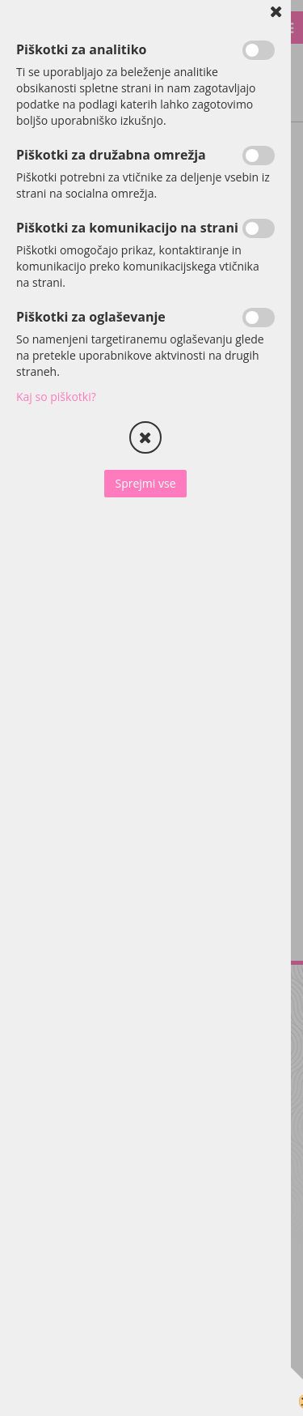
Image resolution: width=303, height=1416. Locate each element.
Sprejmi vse (145, 483)
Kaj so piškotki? (56, 396)
